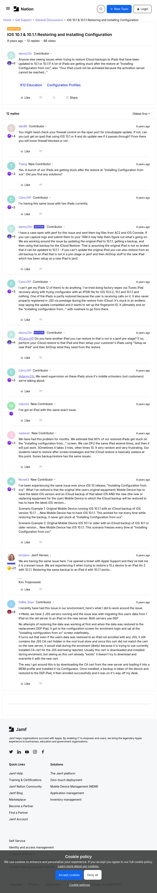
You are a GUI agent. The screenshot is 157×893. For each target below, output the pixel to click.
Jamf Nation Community (25, 786)
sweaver (24, 433)
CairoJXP (25, 197)
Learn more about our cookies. (78, 866)
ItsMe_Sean (26, 602)
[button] (8, 9)
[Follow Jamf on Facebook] (43, 752)
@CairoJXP (26, 338)
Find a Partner (18, 812)
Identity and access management (31, 847)
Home (7, 20)
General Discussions (49, 20)
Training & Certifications (25, 780)
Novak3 (24, 479)
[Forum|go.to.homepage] (24, 8)
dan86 (23, 126)
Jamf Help (16, 773)
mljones (24, 404)
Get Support (23, 20)
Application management (67, 793)
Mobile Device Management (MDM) (74, 786)
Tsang (23, 164)
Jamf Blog (16, 793)
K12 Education (31, 85)
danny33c (25, 53)
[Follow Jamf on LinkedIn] (19, 752)
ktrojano (24, 555)
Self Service (17, 841)
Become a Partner (21, 806)
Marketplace (17, 799)
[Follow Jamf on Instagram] (35, 752)
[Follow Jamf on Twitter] (11, 751)
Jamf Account (18, 819)
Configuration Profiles (64, 85)
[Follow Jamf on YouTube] (27, 751)
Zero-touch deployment (66, 780)
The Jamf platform (62, 773)
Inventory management (65, 799)
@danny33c (27, 376)
